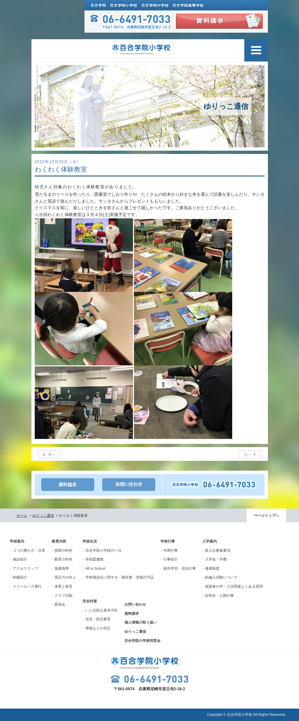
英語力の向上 (65, 577)
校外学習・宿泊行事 (179, 568)
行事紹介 (170, 559)
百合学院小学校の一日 (103, 550)
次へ (247, 454)
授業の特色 (63, 550)
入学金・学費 (216, 559)
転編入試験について (221, 577)
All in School (95, 568)
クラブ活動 (63, 595)
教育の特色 (63, 559)
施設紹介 (20, 559)
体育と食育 (63, 586)
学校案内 (17, 541)
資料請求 (131, 613)
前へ (51, 454)
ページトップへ (266, 515)
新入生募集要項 (217, 550)
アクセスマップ (25, 568)
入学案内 (209, 541)
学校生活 (90, 541)
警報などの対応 (98, 628)
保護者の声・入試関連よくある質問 (234, 586)
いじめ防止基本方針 (101, 610)
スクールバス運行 (27, 586)
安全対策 (90, 601)
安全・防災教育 (98, 619)
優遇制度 (212, 568)
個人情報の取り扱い (140, 622)
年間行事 (170, 550)
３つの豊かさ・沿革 (29, 550)
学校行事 (167, 541)
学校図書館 (94, 559)
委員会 (59, 604)
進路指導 (61, 568)
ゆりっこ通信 (43, 515)
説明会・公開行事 (219, 595)
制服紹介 (20, 577)
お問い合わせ (135, 604)
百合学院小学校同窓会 (142, 641)
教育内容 (59, 541)
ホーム (21, 515)
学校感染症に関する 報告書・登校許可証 (119, 577)
